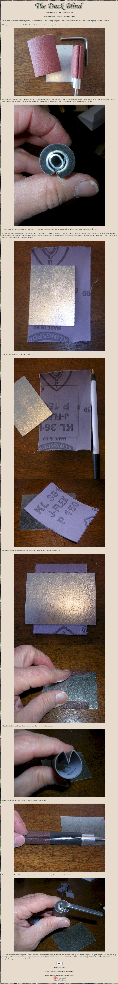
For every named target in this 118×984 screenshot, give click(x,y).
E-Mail (63, 971)
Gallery (58, 971)
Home (47, 971)
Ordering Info (70, 971)
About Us (52, 971)
